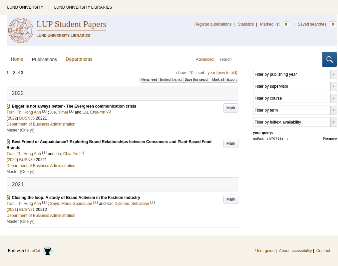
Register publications (212, 24)
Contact (323, 250)
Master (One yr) (21, 130)
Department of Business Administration (41, 124)
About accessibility (295, 250)
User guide (265, 250)
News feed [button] (149, 79)
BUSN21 (27, 209)
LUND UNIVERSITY (25, 7)
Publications (44, 59)
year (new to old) (222, 72)
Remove (330, 138)
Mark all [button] (218, 79)
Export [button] (232, 79)
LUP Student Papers (72, 24)
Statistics (246, 24)
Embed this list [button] (171, 79)
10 (191, 72)
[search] (270, 59)
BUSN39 (27, 159)
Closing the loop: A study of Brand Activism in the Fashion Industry (76, 197)
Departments (79, 59)
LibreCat (39, 250)
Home (17, 59)
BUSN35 (27, 118)
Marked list (275, 24)
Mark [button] (230, 108)
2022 (12, 118)
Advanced (204, 59)
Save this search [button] (197, 79)
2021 (12, 209)
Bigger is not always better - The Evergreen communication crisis (74, 106)
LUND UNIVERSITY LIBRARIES (83, 7)
